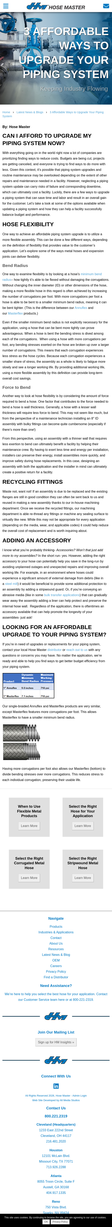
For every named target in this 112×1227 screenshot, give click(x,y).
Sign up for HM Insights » (56, 1042)
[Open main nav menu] (5, 6)
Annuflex (81, 308)
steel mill (11, 583)
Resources (56, 949)
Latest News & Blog (56, 954)
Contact (56, 938)
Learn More (29, 826)
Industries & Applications (55, 932)
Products (56, 926)
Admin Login (79, 1095)
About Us (56, 943)
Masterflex (15, 313)
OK (46, 1221)
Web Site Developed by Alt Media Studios (56, 1100)
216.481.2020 (56, 1141)
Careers (56, 966)
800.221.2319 (56, 1116)
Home (6, 112)
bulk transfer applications (62, 595)
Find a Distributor (56, 977)
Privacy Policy (56, 971)
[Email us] (106, 6)
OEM (56, 960)
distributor (54, 650)
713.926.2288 (56, 1167)
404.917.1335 (56, 1192)
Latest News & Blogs (29, 112)
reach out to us (76, 650)
